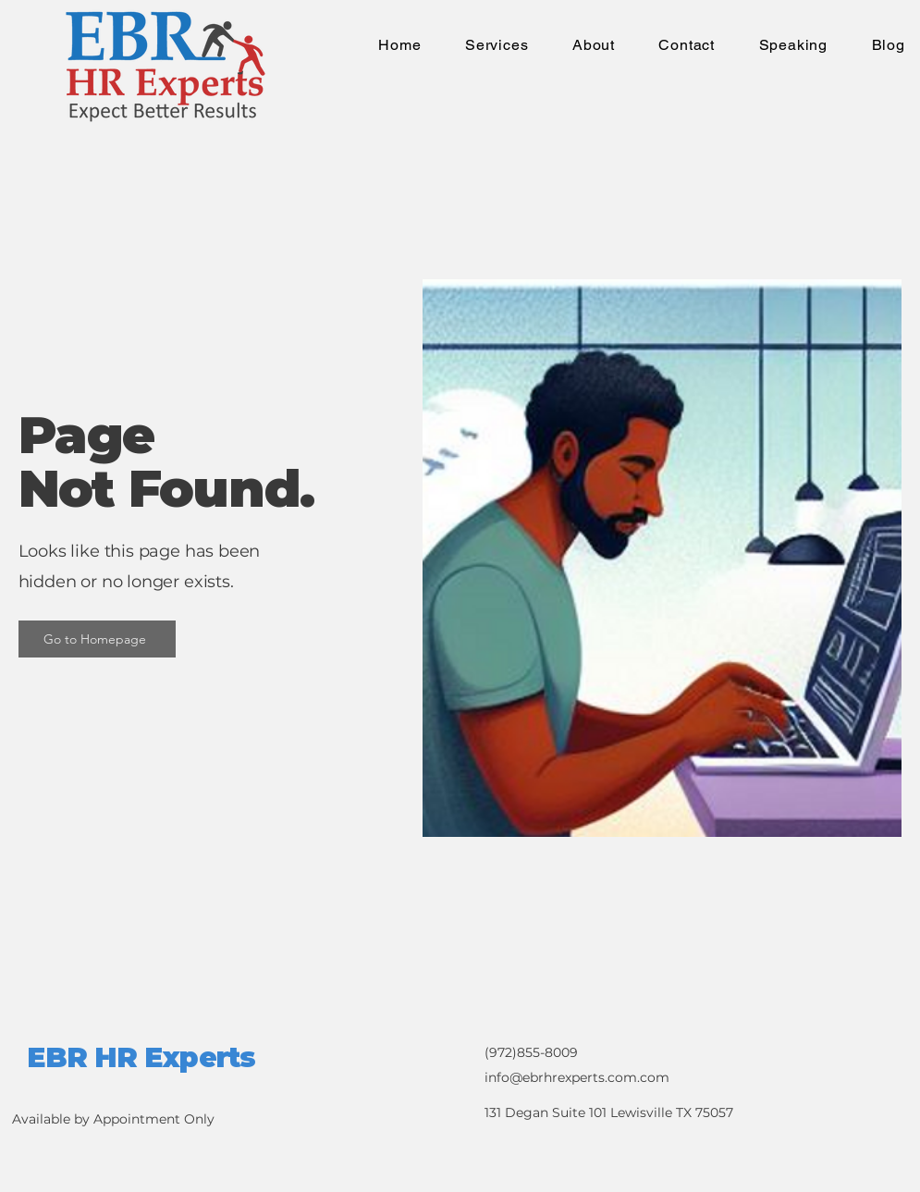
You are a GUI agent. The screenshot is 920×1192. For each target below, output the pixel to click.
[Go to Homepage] (97, 639)
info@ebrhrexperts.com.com (577, 1077)
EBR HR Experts (141, 1057)
